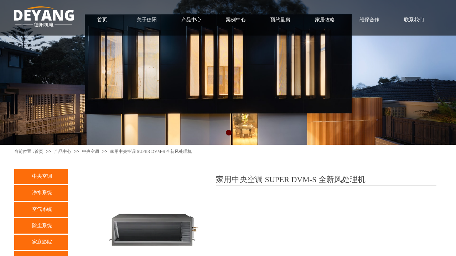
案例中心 (236, 19)
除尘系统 (42, 225)
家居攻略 (325, 19)
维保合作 (369, 19)
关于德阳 (147, 19)
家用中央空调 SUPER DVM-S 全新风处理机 (151, 151)
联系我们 (414, 19)
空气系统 (42, 209)
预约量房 (280, 19)
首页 (39, 151)
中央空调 (90, 151)
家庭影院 (42, 242)
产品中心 (62, 151)
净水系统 (42, 192)
